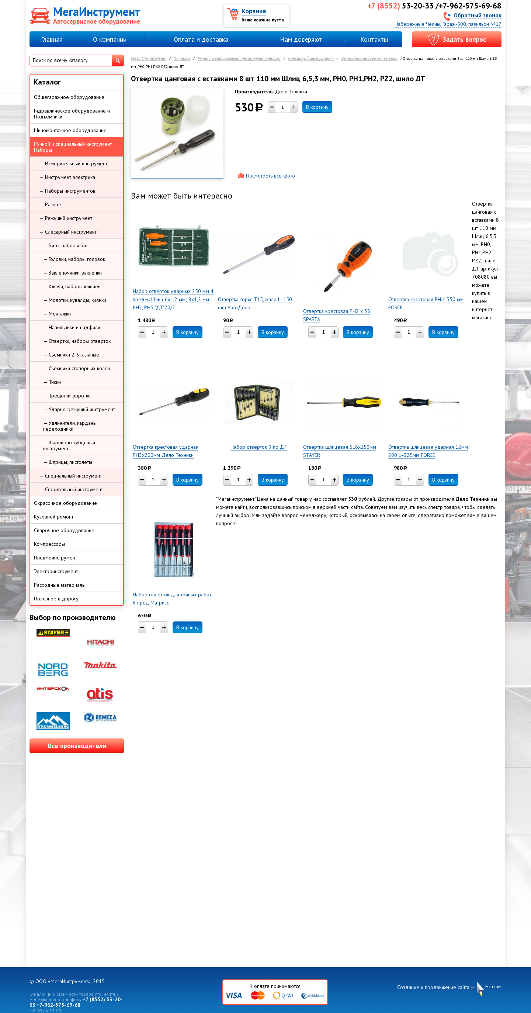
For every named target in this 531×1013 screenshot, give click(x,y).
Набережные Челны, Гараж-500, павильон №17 (448, 24)
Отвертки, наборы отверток (369, 58)
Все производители (77, 745)
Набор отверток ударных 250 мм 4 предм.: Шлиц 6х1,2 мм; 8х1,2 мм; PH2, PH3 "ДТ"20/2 (173, 299)
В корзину (317, 107)
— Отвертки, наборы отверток (77, 341)
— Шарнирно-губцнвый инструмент (69, 445)
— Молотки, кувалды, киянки (74, 300)
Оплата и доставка (201, 39)
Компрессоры (49, 544)
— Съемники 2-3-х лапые (71, 354)
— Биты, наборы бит (65, 245)
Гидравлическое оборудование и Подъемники (72, 113)
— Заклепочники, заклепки (72, 272)
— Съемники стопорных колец (77, 368)
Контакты (374, 39)
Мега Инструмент (148, 58)
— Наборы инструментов (67, 190)
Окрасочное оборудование (65, 503)
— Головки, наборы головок (74, 259)
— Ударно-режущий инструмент (79, 409)
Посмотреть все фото (270, 176)
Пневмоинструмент (55, 557)
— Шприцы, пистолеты (67, 462)
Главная (52, 39)
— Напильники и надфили (71, 327)
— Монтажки (57, 313)
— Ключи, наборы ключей (72, 286)
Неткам (493, 986)
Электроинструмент (56, 571)
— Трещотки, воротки (67, 395)
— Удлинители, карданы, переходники (70, 426)
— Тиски (52, 382)
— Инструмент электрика (67, 177)
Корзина (254, 11)
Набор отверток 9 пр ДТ (258, 447)
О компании (109, 39)
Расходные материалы (60, 585)
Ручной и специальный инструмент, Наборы (239, 58)
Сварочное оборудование (64, 530)
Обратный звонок (478, 14)
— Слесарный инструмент (68, 231)
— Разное (50, 204)
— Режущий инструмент (65, 218)
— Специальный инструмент (70, 475)
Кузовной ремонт (53, 516)
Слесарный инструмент (311, 58)
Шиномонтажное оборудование (70, 130)
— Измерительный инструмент (73, 163)
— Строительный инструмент (71, 489)
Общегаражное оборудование (69, 97)
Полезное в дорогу (56, 598)
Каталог (182, 58)
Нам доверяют (301, 39)
